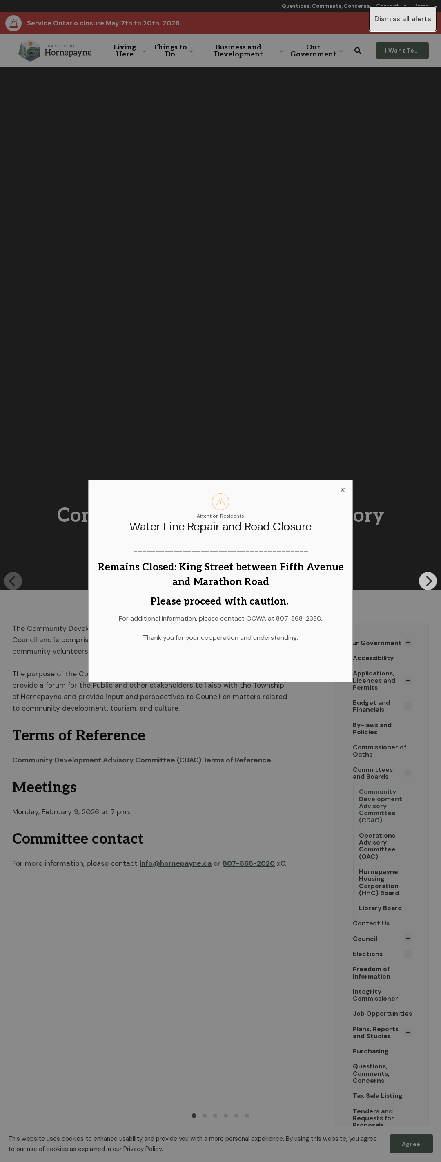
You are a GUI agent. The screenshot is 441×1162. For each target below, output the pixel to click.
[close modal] (342, 490)
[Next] (428, 581)
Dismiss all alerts (402, 18)
